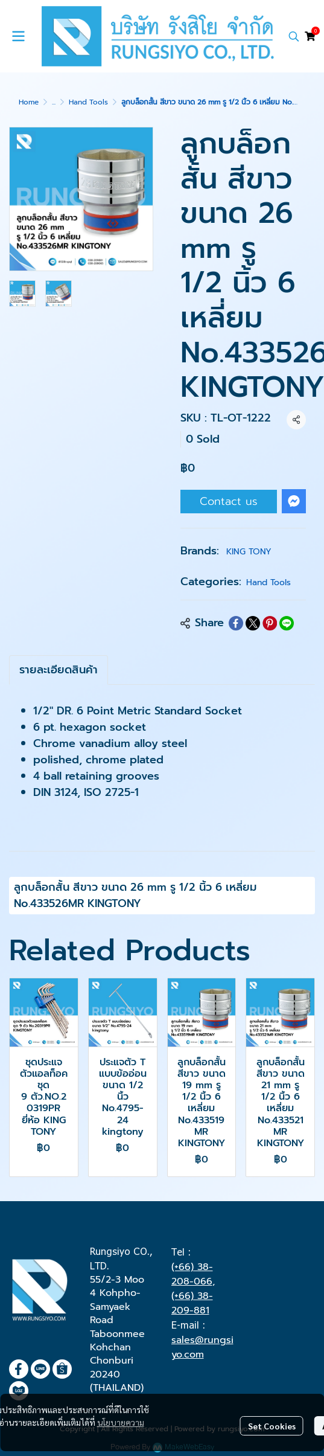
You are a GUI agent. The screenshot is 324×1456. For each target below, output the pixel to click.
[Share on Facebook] (236, 623)
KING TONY (249, 551)
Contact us (229, 501)
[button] (293, 36)
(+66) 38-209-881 (192, 1303)
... (54, 102)
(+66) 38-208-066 (192, 1274)
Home (29, 102)
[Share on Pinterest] (269, 623)
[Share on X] (253, 623)
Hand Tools (88, 102)
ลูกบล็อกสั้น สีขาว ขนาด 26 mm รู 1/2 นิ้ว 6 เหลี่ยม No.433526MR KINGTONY (135, 895)
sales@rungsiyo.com (202, 1347)
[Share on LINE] (286, 623)
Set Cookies (272, 1425)
